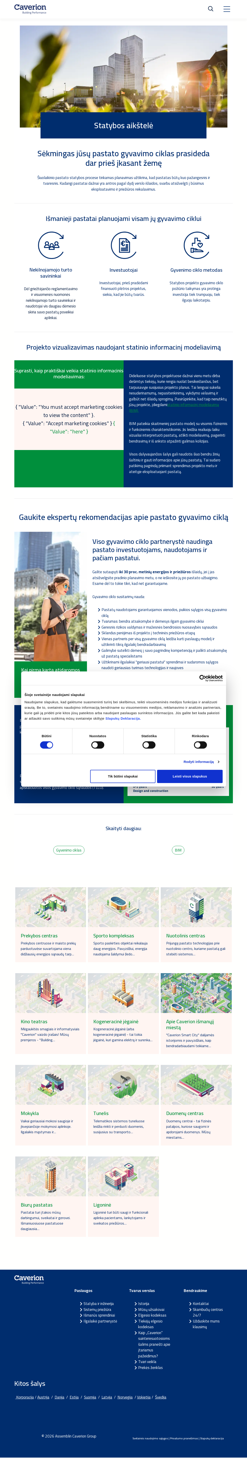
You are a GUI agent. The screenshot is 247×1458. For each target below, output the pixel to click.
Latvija (107, 1398)
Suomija (90, 1398)
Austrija (43, 1398)
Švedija (160, 1398)
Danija (59, 1398)
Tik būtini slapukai (123, 776)
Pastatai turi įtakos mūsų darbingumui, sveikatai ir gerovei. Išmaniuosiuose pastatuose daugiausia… (45, 1221)
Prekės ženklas (150, 1368)
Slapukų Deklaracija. (123, 718)
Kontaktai (201, 1304)
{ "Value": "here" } (82, 427)
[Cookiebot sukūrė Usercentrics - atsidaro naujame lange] (203, 678)
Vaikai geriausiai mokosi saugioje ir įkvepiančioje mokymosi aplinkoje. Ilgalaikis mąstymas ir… (47, 1127)
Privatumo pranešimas (184, 1438)
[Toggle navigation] (227, 9)
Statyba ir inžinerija (99, 1304)
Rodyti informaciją (198, 762)
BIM (178, 850)
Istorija (143, 1304)
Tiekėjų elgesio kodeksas (150, 1324)
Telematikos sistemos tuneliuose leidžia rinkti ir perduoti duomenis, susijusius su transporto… (119, 1127)
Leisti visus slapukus (190, 776)
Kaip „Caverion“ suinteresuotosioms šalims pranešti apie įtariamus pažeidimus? (154, 1345)
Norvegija (125, 1398)
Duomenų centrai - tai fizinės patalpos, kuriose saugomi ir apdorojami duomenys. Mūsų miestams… (188, 1129)
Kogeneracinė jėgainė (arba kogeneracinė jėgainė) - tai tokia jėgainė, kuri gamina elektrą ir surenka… (123, 1035)
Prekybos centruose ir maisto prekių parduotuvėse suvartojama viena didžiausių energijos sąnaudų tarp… (48, 949)
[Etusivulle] (30, 9)
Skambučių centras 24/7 (208, 1313)
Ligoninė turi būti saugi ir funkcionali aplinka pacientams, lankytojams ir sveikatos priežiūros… (120, 1218)
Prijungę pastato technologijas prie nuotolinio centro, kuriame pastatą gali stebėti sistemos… (195, 949)
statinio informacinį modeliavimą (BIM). (174, 407)
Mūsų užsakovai (151, 1310)
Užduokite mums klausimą (206, 1324)
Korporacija (24, 1398)
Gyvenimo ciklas (68, 850)
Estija (74, 1398)
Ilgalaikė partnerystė (100, 1321)
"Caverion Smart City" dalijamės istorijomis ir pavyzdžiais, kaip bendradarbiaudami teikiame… (190, 1041)
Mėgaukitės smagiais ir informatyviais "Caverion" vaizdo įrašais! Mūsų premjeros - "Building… (50, 1035)
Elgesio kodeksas (152, 1316)
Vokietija (144, 1398)
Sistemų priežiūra (97, 1310)
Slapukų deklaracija (212, 1438)
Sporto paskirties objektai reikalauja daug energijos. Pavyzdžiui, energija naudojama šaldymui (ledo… (120, 949)
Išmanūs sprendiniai (99, 1316)
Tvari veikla (147, 1362)
